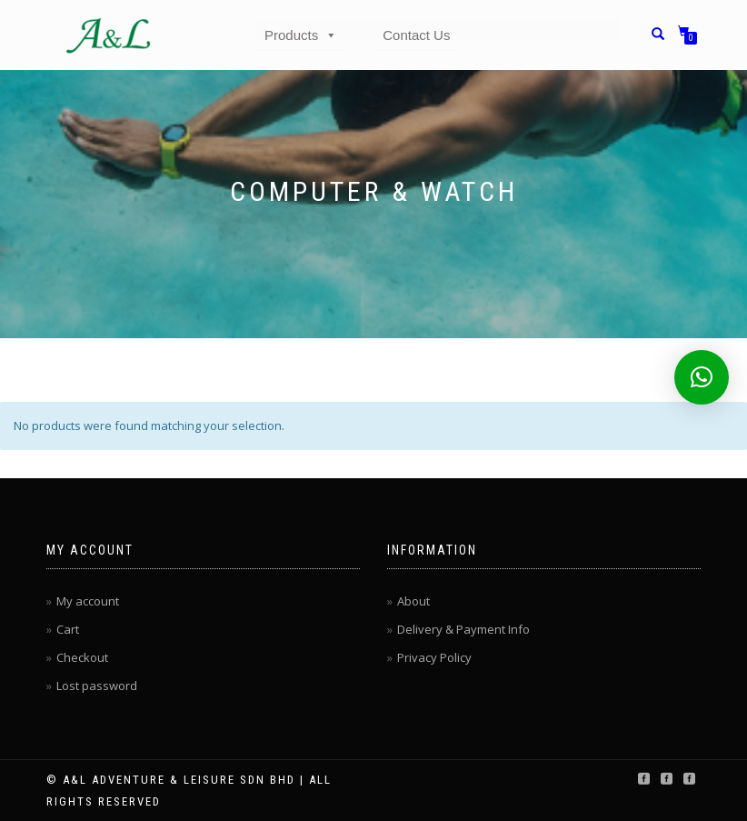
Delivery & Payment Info (463, 629)
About (413, 601)
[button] (701, 377)
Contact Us (416, 35)
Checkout (82, 657)
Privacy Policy (434, 657)
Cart (67, 629)
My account (87, 601)
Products (300, 35)
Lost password (96, 685)
